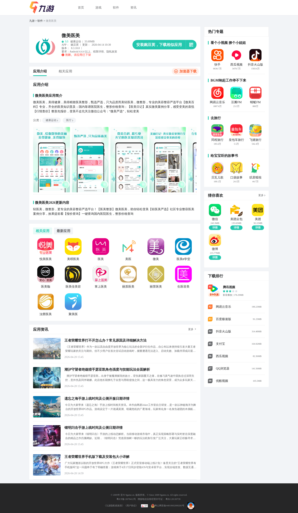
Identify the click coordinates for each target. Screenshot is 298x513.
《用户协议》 (131, 505)
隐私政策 (111, 51)
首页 (81, 7)
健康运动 (52, 120)
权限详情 (98, 51)
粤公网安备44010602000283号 (167, 505)
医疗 (70, 120)
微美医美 (51, 20)
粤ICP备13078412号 (126, 499)
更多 (190, 329)
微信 (215, 219)
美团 (258, 219)
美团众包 (236, 219)
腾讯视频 (229, 287)
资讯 (133, 7)
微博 (215, 249)
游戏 (98, 7)
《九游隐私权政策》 (114, 505)
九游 (32, 20)
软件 (116, 7)
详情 (215, 227)
